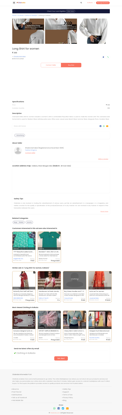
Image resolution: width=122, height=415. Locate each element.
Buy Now (71, 65)
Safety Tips (67, 389)
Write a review (103, 159)
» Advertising (20, 135)
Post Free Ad (16, 392)
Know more (104, 211)
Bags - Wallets (19, 222)
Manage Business (103, 3)
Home (14, 15)
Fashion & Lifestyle (31, 15)
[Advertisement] (61, 84)
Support (66, 392)
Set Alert (61, 358)
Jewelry (29, 222)
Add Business (17, 395)
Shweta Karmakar (20, 56)
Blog (64, 400)
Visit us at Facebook (19, 398)
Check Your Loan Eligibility (61, 11)
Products (21, 15)
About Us (15, 389)
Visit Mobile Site (17, 400)
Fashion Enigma (31, 150)
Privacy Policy (68, 398)
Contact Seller (51, 65)
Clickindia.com (55, 413)
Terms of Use (67, 395)
